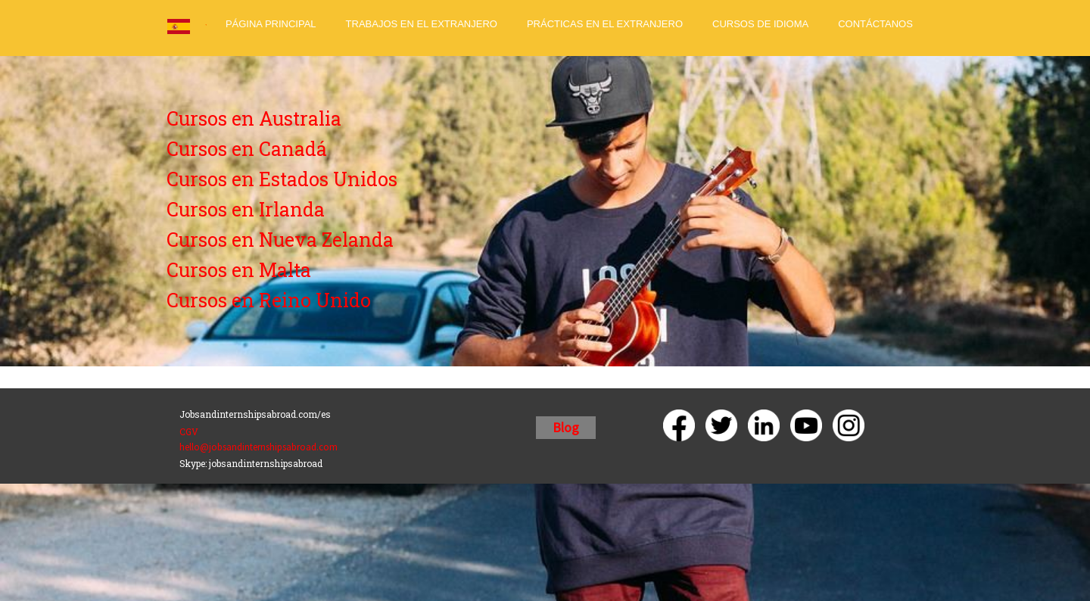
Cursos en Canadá (247, 148)
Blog (566, 427)
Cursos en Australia (254, 118)
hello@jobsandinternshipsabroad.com (258, 447)
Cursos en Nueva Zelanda (280, 239)
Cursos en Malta (239, 269)
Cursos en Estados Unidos (282, 179)
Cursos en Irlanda (246, 209)
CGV (188, 431)
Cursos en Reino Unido (269, 300)
